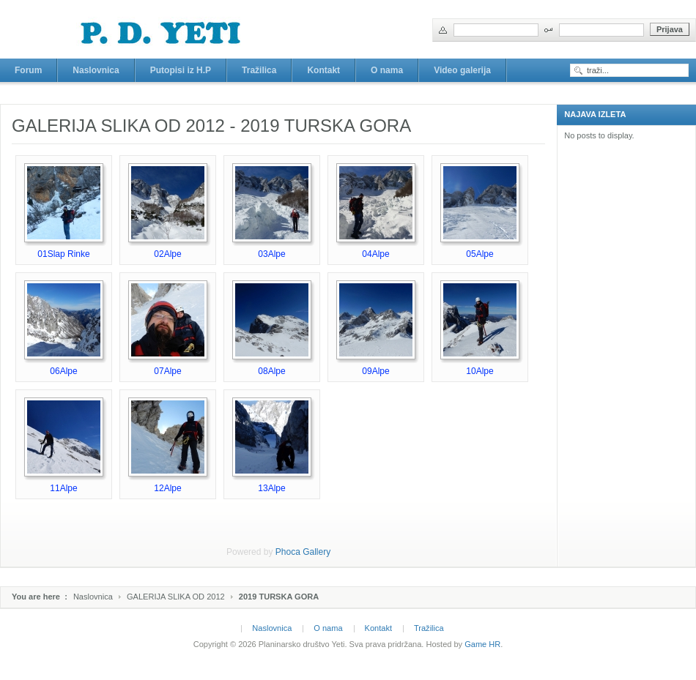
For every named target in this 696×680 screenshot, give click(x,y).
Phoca (287, 552)
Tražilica (429, 628)
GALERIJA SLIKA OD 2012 (176, 596)
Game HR (482, 644)
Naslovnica (93, 596)
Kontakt (378, 628)
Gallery (316, 552)
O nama (328, 628)
